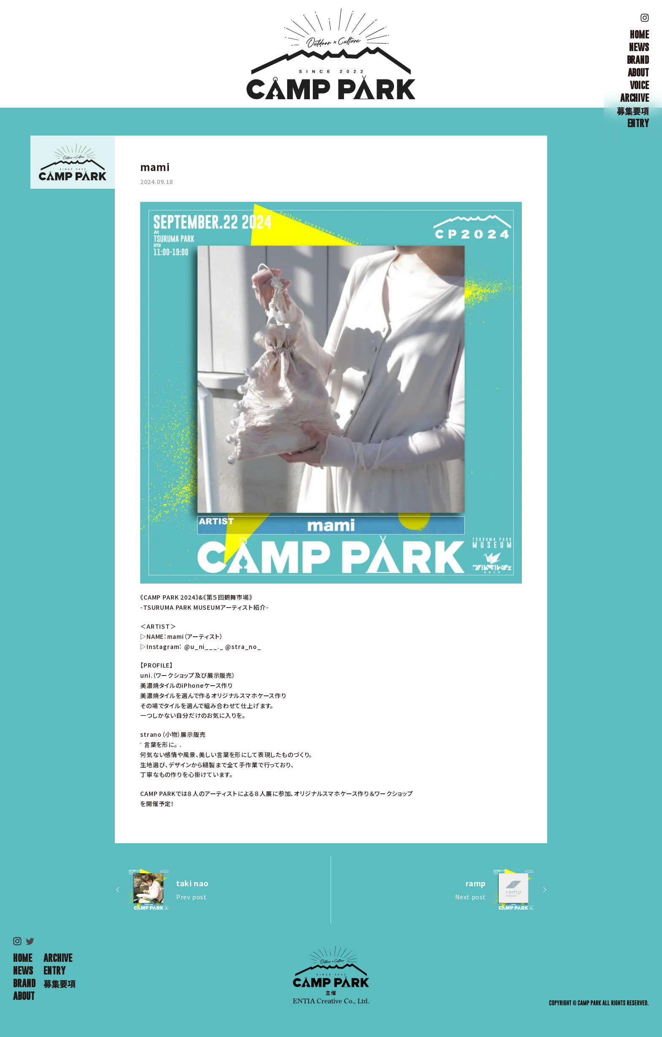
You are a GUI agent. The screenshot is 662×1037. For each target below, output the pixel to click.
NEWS (638, 47)
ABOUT (638, 72)
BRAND (638, 60)
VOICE (639, 85)
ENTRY (638, 123)
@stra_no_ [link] (243, 646)
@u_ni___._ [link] (203, 646)
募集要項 (632, 110)
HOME (639, 34)
